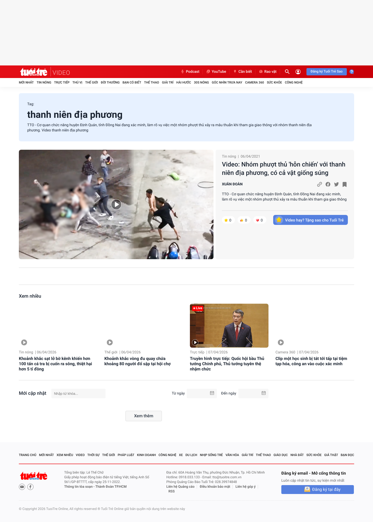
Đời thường (110, 82)
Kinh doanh (146, 455)
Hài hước (183, 82)
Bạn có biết (132, 82)
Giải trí (167, 82)
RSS (171, 491)
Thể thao (151, 82)
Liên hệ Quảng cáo (180, 487)
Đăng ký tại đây (326, 489)
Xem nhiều (30, 296)
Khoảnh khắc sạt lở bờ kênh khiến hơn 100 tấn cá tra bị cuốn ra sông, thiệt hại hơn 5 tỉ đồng (55, 363)
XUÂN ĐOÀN (232, 184)
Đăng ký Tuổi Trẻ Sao (327, 72)
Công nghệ (294, 82)
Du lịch (191, 455)
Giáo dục (280, 455)
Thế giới (91, 82)
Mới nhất (26, 82)
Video (80, 455)
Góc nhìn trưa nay (227, 82)
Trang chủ (27, 455)
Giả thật (331, 455)
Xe (181, 455)
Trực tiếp (62, 82)
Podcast (190, 71)
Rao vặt (268, 71)
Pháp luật (126, 455)
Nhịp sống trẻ (211, 455)
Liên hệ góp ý (245, 487)
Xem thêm (143, 415)
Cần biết (242, 71)
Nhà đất (297, 455)
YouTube (216, 71)
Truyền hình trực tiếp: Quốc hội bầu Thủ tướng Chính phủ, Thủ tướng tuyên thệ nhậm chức (227, 363)
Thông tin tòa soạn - (79, 487)
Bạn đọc (347, 455)
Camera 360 (254, 82)
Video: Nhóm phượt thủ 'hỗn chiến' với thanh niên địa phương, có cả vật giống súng (283, 168)
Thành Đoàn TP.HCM (111, 487)
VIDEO (61, 72)
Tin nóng (44, 82)
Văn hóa (232, 455)
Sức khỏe (274, 82)
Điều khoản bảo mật (215, 487)
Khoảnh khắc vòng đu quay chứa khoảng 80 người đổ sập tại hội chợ (138, 361)
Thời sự (93, 455)
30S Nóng (201, 82)
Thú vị (77, 82)
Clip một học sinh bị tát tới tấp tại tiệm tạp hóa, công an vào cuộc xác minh (311, 361)
